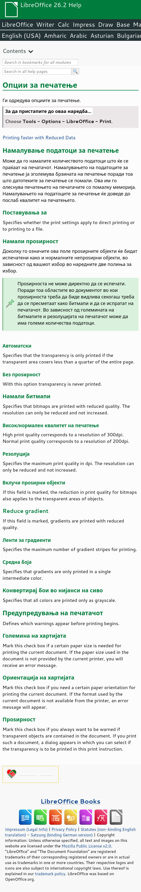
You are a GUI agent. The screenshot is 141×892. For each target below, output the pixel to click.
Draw (105, 24)
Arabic (78, 35)
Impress (84, 24)
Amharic (55, 35)
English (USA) (21, 35)
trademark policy (50, 873)
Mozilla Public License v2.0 (86, 846)
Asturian (102, 35)
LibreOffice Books (71, 801)
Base (123, 24)
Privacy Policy (64, 829)
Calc (64, 24)
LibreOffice (17, 24)
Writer (45, 24)
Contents (14, 51)
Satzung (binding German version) (62, 835)
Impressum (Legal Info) (26, 829)
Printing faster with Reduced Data (39, 137)
